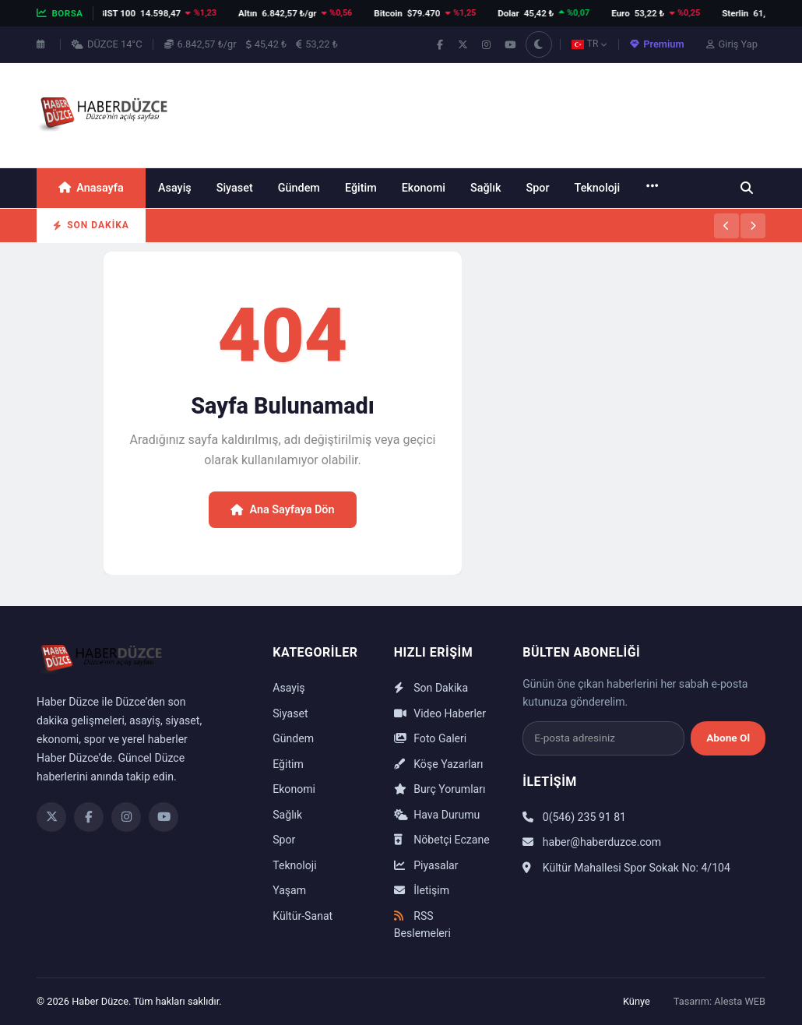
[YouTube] (163, 817)
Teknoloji (598, 188)
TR (590, 43)
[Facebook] (89, 817)
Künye (636, 1001)
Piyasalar (426, 865)
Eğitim (361, 188)
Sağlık (485, 188)
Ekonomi (423, 188)
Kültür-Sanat (302, 916)
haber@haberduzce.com (591, 842)
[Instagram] (126, 817)
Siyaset (234, 188)
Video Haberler (440, 713)
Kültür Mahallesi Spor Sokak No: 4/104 (626, 867)
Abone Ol (728, 737)
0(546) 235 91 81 (574, 817)
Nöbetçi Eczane (442, 839)
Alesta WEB (739, 1001)
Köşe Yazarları (439, 764)
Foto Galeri (430, 738)
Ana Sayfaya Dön (282, 509)
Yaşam (289, 890)
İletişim (421, 890)
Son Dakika (431, 688)
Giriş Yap (732, 44)
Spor (537, 188)
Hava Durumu (437, 814)
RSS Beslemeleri (422, 925)
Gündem (299, 188)
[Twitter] (51, 817)
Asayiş (175, 188)
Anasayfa (90, 188)
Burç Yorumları (440, 789)
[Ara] (746, 187)
